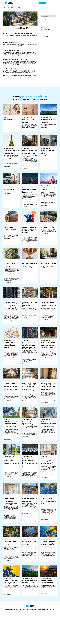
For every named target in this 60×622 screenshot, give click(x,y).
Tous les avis (22, 3)
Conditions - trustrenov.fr (49, 615)
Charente (43, 24)
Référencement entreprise (31, 609)
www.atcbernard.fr (6, 55)
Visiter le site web (45, 27)
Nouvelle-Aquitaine (45, 21)
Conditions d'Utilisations (34, 615)
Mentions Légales (41, 615)
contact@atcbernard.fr (7, 54)
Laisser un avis (28, 3)
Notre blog (34, 3)
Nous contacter (52, 609)
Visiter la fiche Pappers (46, 29)
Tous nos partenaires (9, 609)
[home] (9, 3)
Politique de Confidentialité (24, 615)
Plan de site (17, 615)
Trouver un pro (42, 2)
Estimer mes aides (51, 2)
